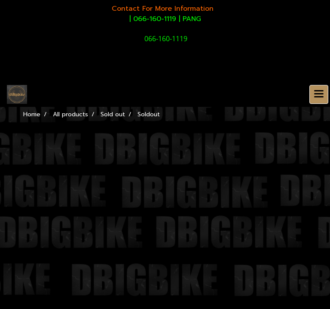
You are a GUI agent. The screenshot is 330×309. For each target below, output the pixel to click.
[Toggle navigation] (318, 94)
